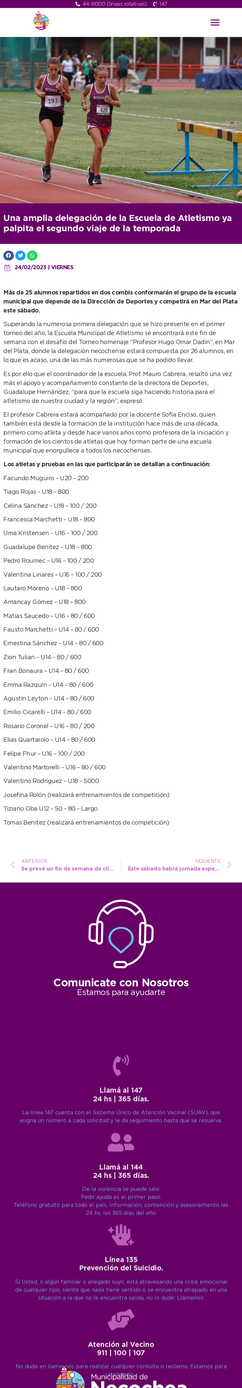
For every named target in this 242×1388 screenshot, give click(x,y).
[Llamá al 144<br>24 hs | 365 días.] (121, 1347)
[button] (215, 22)
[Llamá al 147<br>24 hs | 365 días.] (121, 1270)
